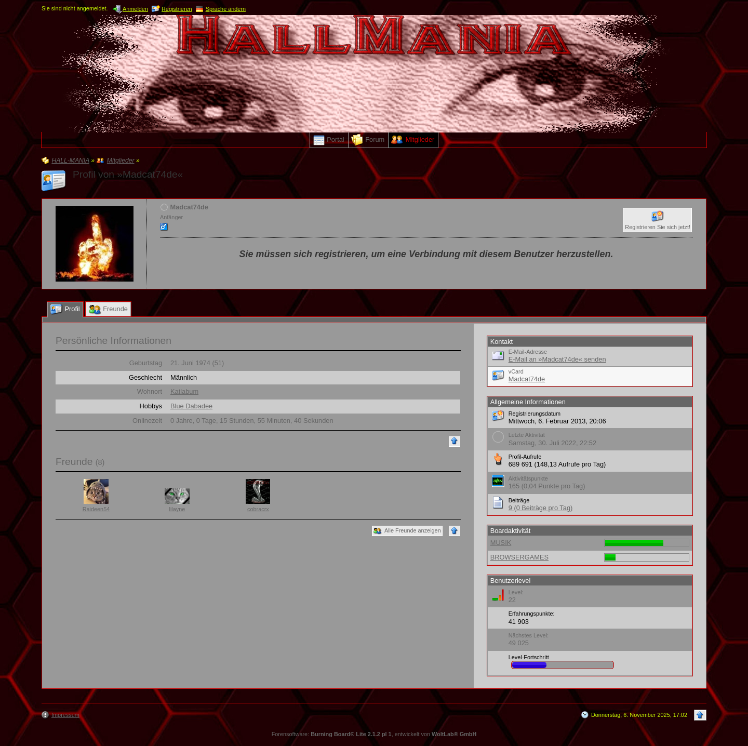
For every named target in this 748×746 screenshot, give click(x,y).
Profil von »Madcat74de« (128, 174)
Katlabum (184, 391)
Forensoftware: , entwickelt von (374, 734)
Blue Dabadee (191, 406)
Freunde (74, 461)
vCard (516, 371)
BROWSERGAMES (519, 557)
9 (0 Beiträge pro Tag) (541, 508)
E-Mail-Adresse (528, 352)
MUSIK (501, 543)
